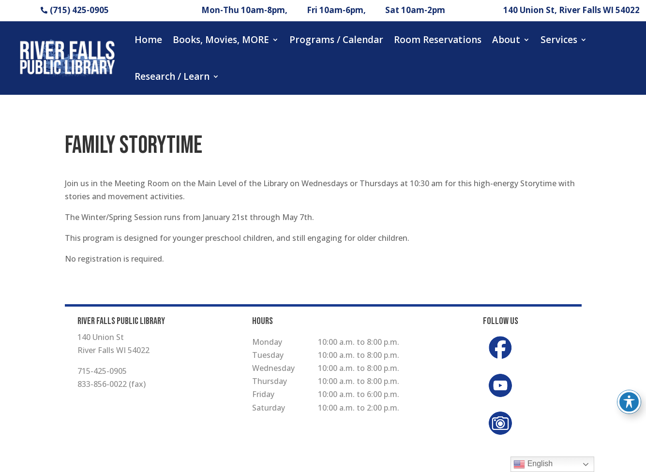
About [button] (506, 39)
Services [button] (559, 39)
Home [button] (148, 39)
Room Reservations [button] (437, 39)
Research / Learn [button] (172, 76)
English (533, 464)
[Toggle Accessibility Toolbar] (629, 401)
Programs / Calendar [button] (336, 39)
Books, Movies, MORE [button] (221, 39)
